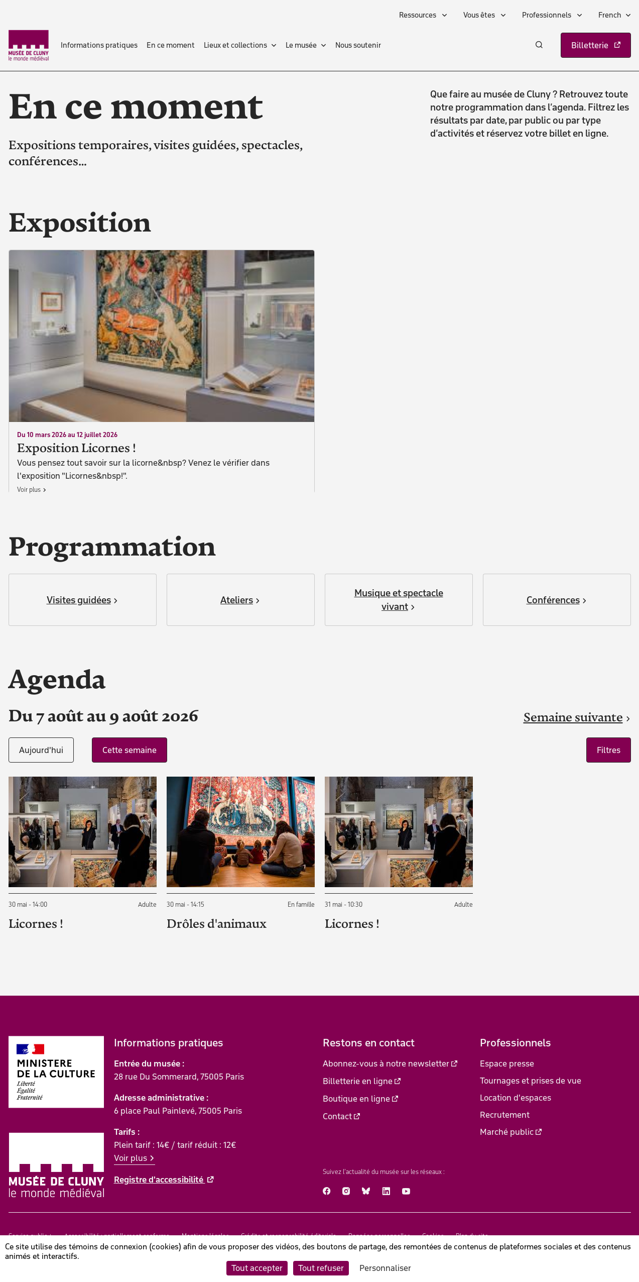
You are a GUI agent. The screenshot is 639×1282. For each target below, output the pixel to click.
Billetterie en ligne (358, 1081)
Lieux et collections (235, 45)
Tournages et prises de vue (530, 1081)
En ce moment (171, 45)
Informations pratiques (99, 45)
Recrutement (505, 1115)
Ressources (418, 15)
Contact (337, 1116)
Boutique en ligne (356, 1099)
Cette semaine (129, 750)
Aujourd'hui (41, 750)
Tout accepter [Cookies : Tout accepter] (257, 1268)
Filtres (608, 750)
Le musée (301, 45)
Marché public (507, 1132)
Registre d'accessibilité (159, 1179)
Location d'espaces (515, 1098)
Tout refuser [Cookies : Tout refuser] (321, 1268)
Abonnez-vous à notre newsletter (386, 1063)
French (609, 15)
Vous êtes (479, 15)
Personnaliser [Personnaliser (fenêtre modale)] (385, 1268)
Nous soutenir (358, 45)
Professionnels (547, 15)
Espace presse (507, 1063)
